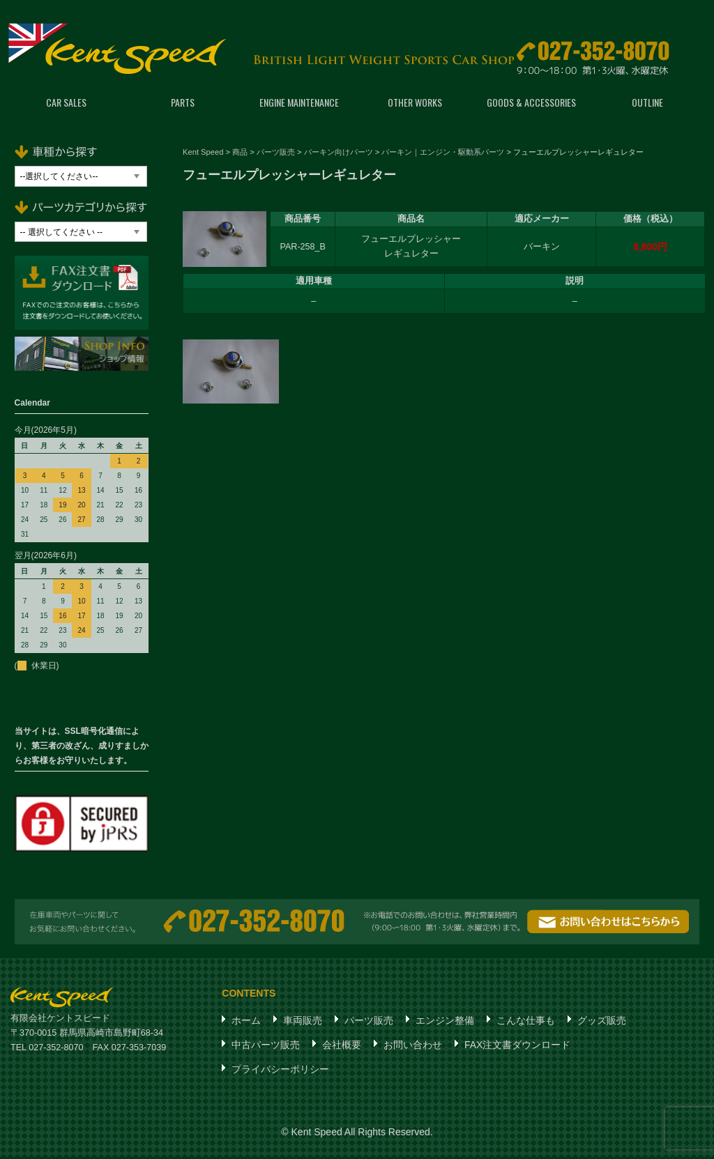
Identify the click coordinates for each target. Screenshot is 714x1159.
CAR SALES (66, 104)
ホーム (246, 1022)
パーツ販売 (368, 1022)
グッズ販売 (601, 1022)
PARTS (183, 104)
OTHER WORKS (415, 104)
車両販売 (302, 1022)
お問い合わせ (412, 1046)
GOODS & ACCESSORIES (531, 104)
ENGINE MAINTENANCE (299, 104)
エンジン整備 (445, 1022)
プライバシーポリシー (280, 1071)
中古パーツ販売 (265, 1046)
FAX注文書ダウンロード (517, 1046)
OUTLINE (647, 104)
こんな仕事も (525, 1022)
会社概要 (341, 1046)
